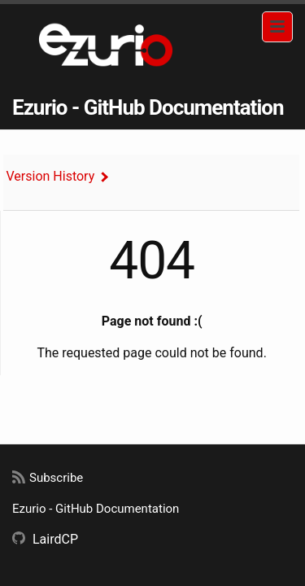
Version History (51, 176)
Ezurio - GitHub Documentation (148, 107)
